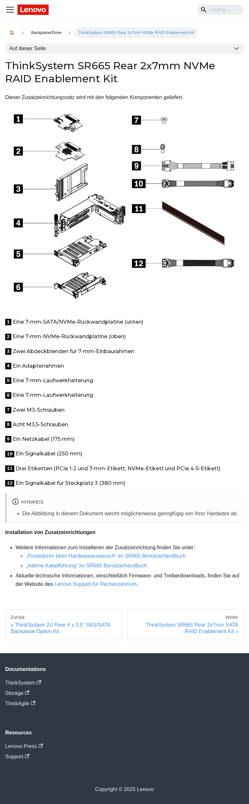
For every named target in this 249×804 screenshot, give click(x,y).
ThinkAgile (20, 703)
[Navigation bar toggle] (10, 10)
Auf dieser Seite (27, 48)
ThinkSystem (23, 683)
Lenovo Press (24, 746)
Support (17, 756)
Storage (17, 693)
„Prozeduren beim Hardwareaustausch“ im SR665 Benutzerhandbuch (106, 556)
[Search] (220, 10)
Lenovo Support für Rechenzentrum (95, 584)
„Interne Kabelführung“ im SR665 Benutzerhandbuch (86, 565)
